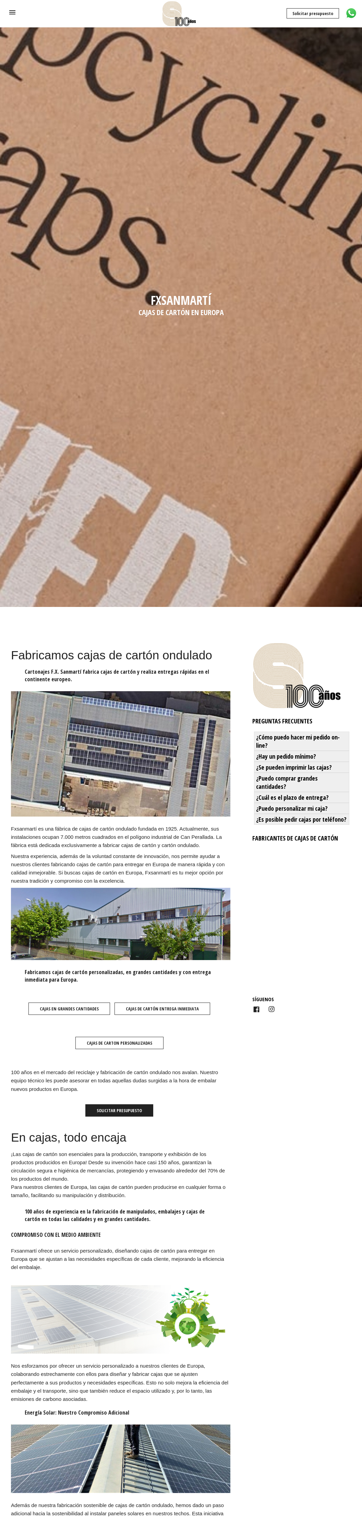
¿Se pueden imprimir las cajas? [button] (294, 767)
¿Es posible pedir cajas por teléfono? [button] (301, 819)
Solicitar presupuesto (312, 13)
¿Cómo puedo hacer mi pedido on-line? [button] (298, 741)
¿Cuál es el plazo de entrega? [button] (292, 797)
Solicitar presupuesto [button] (119, 1110)
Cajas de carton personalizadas (119, 1043)
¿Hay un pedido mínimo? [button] (286, 756)
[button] (12, 12)
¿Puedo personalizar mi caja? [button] (292, 808)
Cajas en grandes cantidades (69, 1009)
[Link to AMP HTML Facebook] (256, 1010)
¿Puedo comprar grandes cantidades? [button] (287, 782)
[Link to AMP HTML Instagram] (271, 1009)
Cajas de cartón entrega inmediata (162, 1009)
